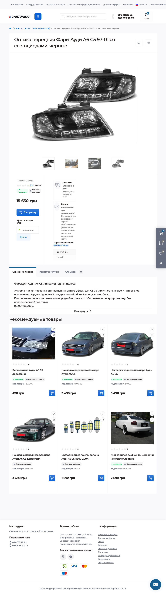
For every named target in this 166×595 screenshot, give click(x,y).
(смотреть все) (60, 245)
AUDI (27, 28)
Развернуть (83, 311)
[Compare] (53, 335)
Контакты (127, 4)
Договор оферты (111, 4)
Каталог (18, 28)
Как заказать (17, 4)
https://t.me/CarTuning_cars (70, 556)
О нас (101, 541)
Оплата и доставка (55, 4)
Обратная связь (106, 562)
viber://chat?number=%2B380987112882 (63, 556)
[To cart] (52, 393)
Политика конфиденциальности (84, 4)
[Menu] (37, 16)
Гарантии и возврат (107, 534)
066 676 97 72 (126, 18)
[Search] (63, 16)
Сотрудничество (34, 4)
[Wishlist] (53, 329)
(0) (31, 185)
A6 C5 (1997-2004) (41, 28)
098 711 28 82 (125, 15)
